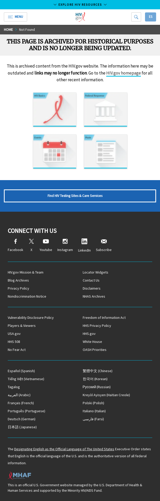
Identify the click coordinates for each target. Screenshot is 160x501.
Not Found (27, 29)
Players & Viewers (22, 325)
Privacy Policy (18, 288)
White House (92, 341)
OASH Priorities (94, 349)
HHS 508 (14, 341)
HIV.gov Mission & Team (25, 272)
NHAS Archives (94, 296)
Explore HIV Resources (80, 4)
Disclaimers (92, 288)
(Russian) (97, 387)
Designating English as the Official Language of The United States (64, 449)
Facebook (15, 245)
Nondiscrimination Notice (27, 296)
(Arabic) (19, 395)
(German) (21, 419)
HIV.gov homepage (123, 73)
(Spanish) (21, 371)
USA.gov (14, 333)
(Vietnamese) (26, 379)
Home (8, 29)
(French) (21, 403)
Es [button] (150, 16)
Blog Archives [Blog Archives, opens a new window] (18, 280)
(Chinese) (97, 371)
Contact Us (91, 280)
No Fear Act (17, 349)
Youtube (46, 245)
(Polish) (93, 403)
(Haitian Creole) (106, 395)
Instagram (65, 245)
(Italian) (94, 411)
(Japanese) (22, 427)
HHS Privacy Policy (97, 325)
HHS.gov (89, 333)
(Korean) (95, 379)
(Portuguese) (26, 411)
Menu (15, 16)
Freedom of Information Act (104, 317)
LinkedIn (84, 245)
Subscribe (104, 245)
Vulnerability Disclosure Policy (31, 317)
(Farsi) (93, 419)
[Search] (136, 16)
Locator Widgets (95, 272)
